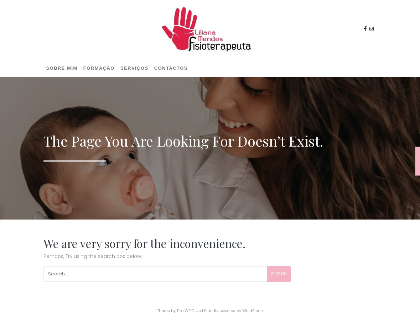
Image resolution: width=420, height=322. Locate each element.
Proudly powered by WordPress (233, 310)
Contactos (171, 68)
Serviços (134, 68)
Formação (99, 68)
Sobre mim (62, 68)
